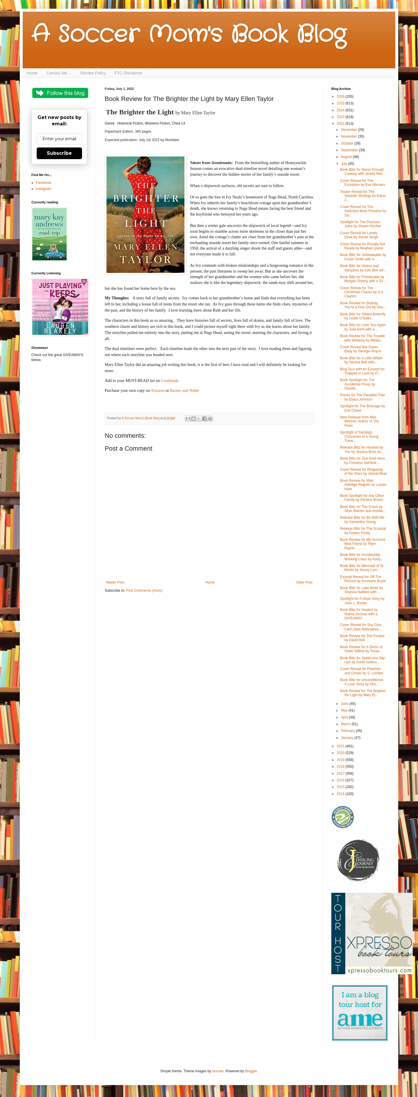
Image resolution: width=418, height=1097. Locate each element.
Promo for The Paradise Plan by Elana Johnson (362, 397)
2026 (341, 97)
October (347, 143)
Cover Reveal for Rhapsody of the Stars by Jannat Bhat (363, 471)
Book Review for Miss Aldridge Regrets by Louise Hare (363, 485)
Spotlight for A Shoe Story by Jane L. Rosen (362, 601)
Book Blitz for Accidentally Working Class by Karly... (361, 557)
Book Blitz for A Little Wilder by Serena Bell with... (361, 360)
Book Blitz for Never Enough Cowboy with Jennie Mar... (362, 172)
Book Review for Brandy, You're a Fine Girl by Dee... (363, 305)
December (349, 130)
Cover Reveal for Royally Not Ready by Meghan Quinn (362, 246)
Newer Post (115, 582)
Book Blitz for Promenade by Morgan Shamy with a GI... (363, 279)
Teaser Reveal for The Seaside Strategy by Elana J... (362, 196)
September (350, 150)
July (344, 164)
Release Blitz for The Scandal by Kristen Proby (363, 531)
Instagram (43, 189)
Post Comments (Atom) (144, 590)
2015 (341, 787)
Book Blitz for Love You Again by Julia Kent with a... (363, 327)
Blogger (251, 1071)
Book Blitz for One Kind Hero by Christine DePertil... (362, 460)
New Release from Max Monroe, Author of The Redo (359, 421)
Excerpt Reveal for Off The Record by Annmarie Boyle (363, 579)
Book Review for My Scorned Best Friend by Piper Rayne (362, 544)
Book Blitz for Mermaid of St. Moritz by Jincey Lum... (362, 568)
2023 (341, 117)
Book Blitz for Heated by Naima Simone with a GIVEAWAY (359, 614)
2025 (341, 103)
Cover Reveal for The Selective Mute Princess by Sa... (363, 211)
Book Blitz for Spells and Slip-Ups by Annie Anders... (363, 660)
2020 (341, 753)
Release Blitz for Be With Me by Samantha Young (362, 519)
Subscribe (59, 153)
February (348, 731)
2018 (341, 766)
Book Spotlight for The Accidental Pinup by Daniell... (357, 384)
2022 (341, 124)
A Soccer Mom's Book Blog (188, 34)
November (349, 136)
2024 (341, 110)
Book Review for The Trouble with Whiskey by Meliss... (362, 338)
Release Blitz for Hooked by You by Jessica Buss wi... (361, 449)
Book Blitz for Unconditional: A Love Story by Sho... (362, 682)
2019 (341, 760)
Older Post (304, 582)
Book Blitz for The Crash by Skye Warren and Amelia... (363, 509)
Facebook (43, 183)
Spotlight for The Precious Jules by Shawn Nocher (360, 224)
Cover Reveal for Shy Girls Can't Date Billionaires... (361, 627)
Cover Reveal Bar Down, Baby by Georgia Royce (360, 349)
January (347, 738)
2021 (341, 746)
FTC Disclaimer (129, 73)
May (344, 710)
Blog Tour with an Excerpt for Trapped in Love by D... (362, 371)
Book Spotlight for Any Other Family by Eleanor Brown (362, 498)
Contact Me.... (59, 73)
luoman (217, 1071)
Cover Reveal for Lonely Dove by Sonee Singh (359, 235)
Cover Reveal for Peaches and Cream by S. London (361, 671)
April (345, 717)
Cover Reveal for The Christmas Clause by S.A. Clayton (362, 292)
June (345, 704)
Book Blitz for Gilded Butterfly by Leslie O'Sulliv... (362, 316)
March (346, 724)
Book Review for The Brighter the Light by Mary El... (363, 693)
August (347, 157)
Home (32, 73)
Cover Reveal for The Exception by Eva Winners (362, 183)
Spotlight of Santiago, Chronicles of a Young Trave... (359, 436)
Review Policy (93, 73)
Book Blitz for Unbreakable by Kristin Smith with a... (363, 257)
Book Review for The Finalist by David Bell (362, 638)
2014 (341, 794)
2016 (341, 780)
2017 (341, 773)
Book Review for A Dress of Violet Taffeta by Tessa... (361, 649)
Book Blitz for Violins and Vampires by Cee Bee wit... (363, 268)
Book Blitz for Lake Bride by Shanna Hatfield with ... (361, 590)
